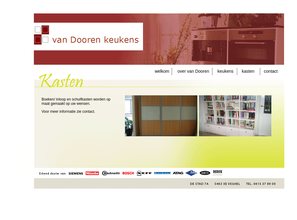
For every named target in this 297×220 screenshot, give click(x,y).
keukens (225, 71)
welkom (163, 71)
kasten (248, 71)
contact (269, 71)
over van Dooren (190, 71)
